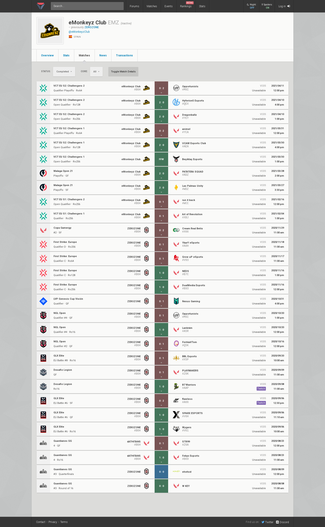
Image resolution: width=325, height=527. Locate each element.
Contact (40, 522)
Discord (282, 522)
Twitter (267, 522)
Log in (284, 6)
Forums (134, 6)
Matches (152, 6)
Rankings (187, 4)
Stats (202, 6)
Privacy (53, 522)
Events (169, 6)
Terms (64, 522)
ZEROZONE (91, 27)
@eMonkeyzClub (79, 31)
